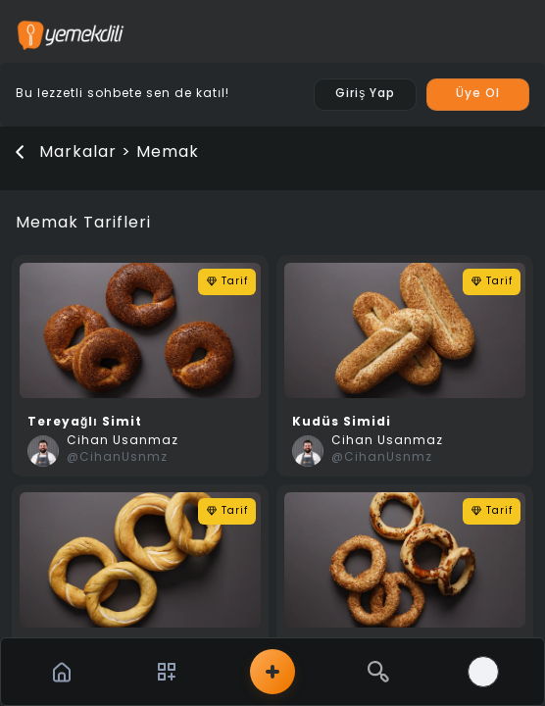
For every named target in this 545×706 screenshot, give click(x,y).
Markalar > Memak (119, 153)
